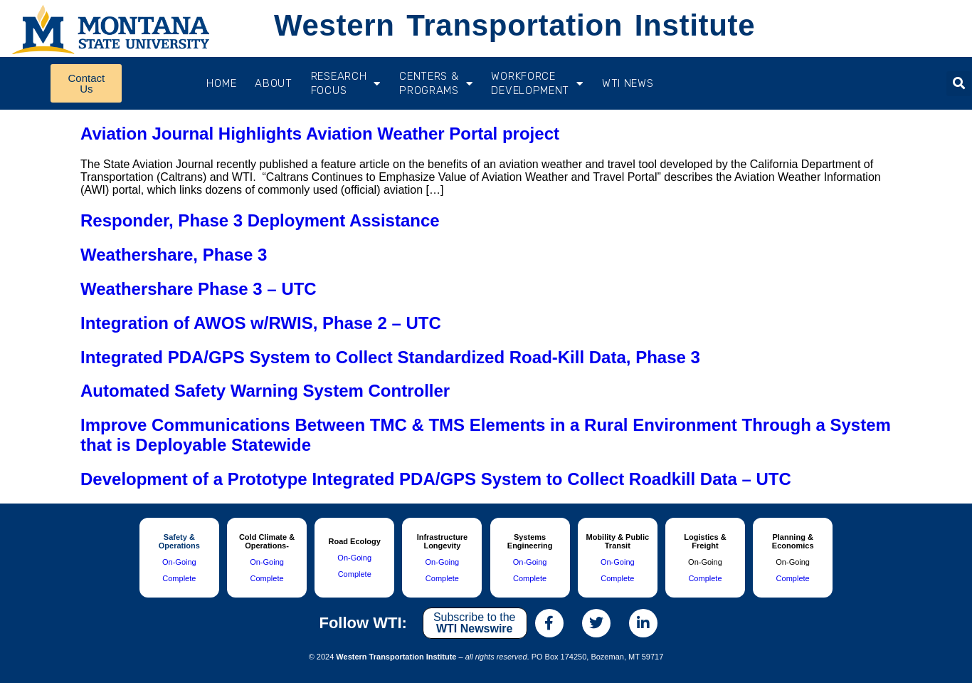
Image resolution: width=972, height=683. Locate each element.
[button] (958, 83)
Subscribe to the (474, 623)
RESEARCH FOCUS (346, 83)
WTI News (628, 83)
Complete (179, 578)
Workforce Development (537, 83)
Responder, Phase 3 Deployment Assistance (260, 220)
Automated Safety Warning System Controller (265, 390)
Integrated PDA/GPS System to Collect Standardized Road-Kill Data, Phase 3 (390, 357)
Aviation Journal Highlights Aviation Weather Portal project (319, 133)
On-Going (179, 562)
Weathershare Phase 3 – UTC (198, 288)
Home (221, 83)
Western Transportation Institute (514, 25)
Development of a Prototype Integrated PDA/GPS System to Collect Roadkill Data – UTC (435, 479)
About (273, 83)
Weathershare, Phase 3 (173, 254)
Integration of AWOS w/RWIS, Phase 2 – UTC (260, 323)
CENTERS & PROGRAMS (435, 83)
